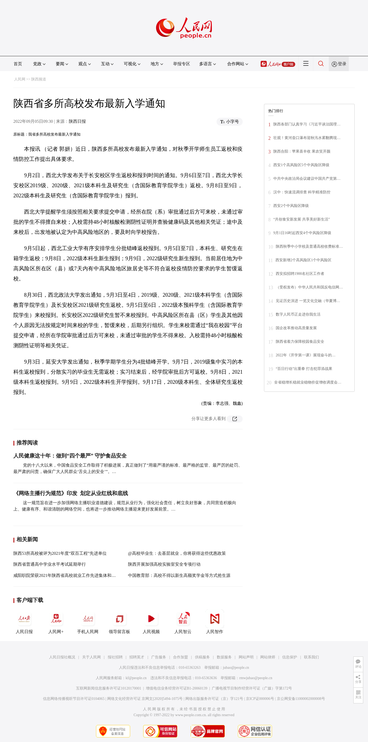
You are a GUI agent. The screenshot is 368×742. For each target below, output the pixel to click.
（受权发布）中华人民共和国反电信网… (309, 287)
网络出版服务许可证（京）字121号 (214, 699)
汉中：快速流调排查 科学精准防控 (301, 192)
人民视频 (151, 621)
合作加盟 (180, 657)
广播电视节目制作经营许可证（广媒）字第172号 (252, 688)
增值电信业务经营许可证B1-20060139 (176, 688)
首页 (18, 64)
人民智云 (183, 621)
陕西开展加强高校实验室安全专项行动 (164, 564)
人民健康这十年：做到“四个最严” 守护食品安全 (70, 456)
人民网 (19, 79)
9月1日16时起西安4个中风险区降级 (302, 233)
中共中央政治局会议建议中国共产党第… (307, 179)
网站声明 (246, 657)
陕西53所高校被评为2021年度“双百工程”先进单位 (60, 553)
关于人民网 (91, 657)
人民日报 (24, 621)
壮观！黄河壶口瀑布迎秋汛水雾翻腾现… (307, 138)
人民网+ (56, 621)
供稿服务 (202, 657)
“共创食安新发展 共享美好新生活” (301, 219)
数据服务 (224, 657)
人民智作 (214, 621)
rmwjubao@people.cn (255, 678)
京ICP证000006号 (260, 699)
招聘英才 (136, 657)
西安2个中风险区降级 (291, 206)
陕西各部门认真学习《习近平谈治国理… (307, 124)
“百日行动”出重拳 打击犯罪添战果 (304, 369)
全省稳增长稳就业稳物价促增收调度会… (307, 382)
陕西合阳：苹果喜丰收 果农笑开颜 (301, 151)
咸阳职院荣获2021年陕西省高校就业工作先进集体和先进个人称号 (75, 575)
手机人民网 (87, 621)
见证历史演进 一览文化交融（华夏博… (308, 301)
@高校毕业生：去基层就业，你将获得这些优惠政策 (177, 553)
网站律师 (267, 657)
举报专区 (181, 64)
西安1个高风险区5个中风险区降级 (301, 165)
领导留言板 (119, 621)
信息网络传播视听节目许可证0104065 (74, 699)
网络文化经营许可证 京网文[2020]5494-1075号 (145, 699)
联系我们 (311, 657)
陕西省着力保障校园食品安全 (300, 342)
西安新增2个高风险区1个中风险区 (303, 260)
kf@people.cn (136, 678)
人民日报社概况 (62, 657)
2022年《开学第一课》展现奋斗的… (305, 355)
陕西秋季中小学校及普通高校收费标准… (309, 246)
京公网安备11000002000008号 (301, 699)
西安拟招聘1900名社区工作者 (300, 274)
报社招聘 (115, 657)
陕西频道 (38, 79)
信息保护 (289, 657)
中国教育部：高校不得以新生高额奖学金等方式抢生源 (179, 575)
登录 (342, 64)
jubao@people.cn (236, 668)
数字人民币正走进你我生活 (298, 314)
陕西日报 (77, 121)
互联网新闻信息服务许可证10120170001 (108, 688)
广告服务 (158, 657)
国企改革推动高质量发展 (296, 328)
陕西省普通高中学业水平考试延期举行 (49, 564)
